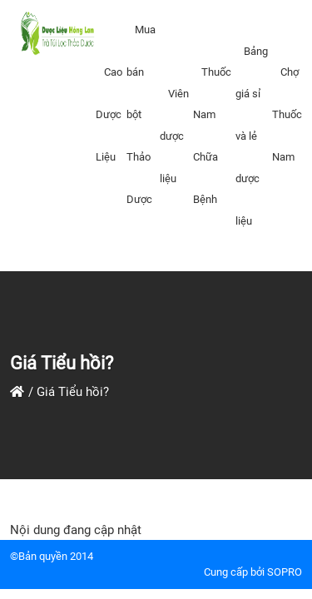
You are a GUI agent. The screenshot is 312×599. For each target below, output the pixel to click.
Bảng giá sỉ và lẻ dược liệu (251, 136)
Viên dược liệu (174, 136)
